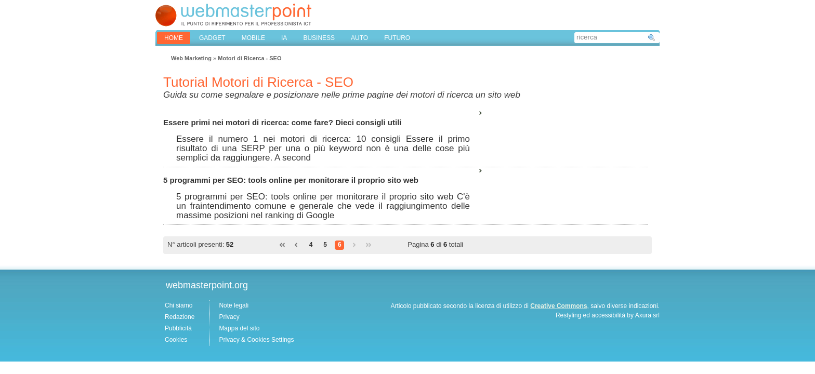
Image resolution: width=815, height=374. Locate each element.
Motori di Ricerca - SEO (249, 58)
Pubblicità (178, 328)
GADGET (212, 38)
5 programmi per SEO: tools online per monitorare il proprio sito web (290, 180)
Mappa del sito (239, 328)
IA (284, 38)
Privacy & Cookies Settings (256, 339)
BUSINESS (319, 38)
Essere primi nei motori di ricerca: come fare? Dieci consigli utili (282, 122)
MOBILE (253, 38)
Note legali (233, 305)
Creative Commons (558, 306)
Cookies (176, 339)
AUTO (359, 38)
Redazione (179, 316)
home (173, 38)
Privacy (229, 316)
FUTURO (397, 38)
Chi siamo (178, 305)
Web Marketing (191, 58)
